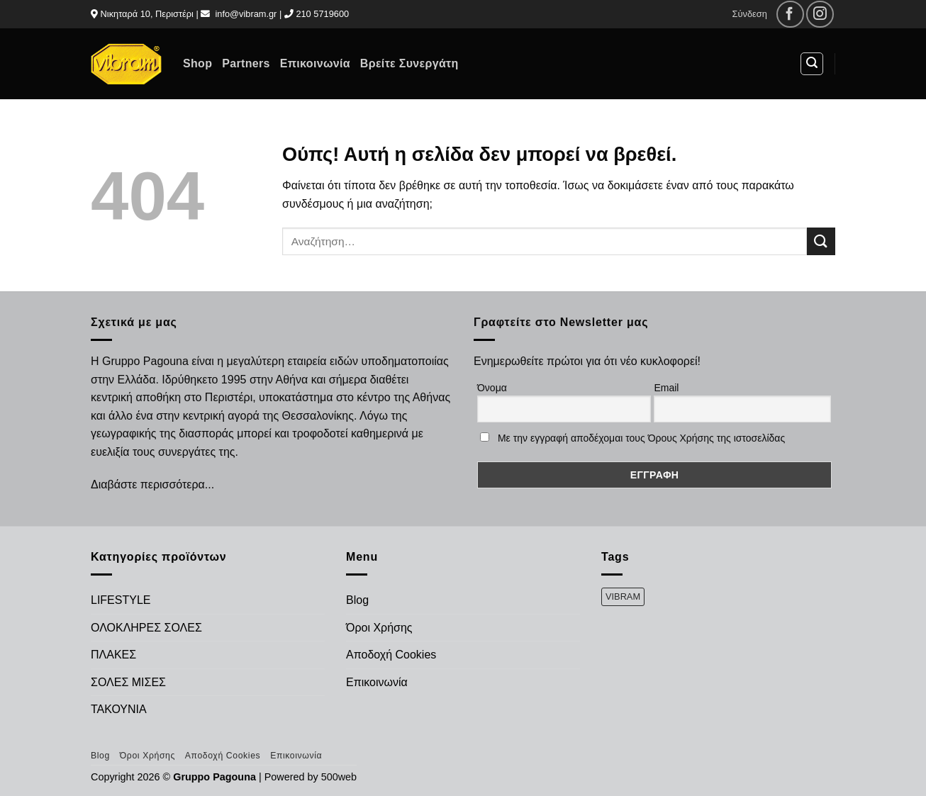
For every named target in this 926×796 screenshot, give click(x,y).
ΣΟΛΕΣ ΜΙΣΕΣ (128, 682)
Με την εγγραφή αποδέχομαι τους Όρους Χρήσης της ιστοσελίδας (641, 438)
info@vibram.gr (246, 14)
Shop (197, 63)
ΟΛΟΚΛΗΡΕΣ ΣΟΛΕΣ (146, 628)
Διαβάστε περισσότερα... (152, 484)
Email (666, 387)
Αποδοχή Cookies (391, 655)
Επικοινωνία (315, 63)
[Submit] (821, 241)
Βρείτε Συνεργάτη (409, 63)
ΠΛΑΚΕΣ (113, 655)
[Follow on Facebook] (790, 14)
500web (339, 777)
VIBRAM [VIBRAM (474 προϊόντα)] (623, 596)
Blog (357, 600)
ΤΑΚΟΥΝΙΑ (119, 709)
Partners (245, 63)
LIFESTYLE (120, 600)
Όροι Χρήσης (379, 628)
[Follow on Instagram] (820, 14)
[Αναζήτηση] (812, 63)
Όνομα (492, 387)
